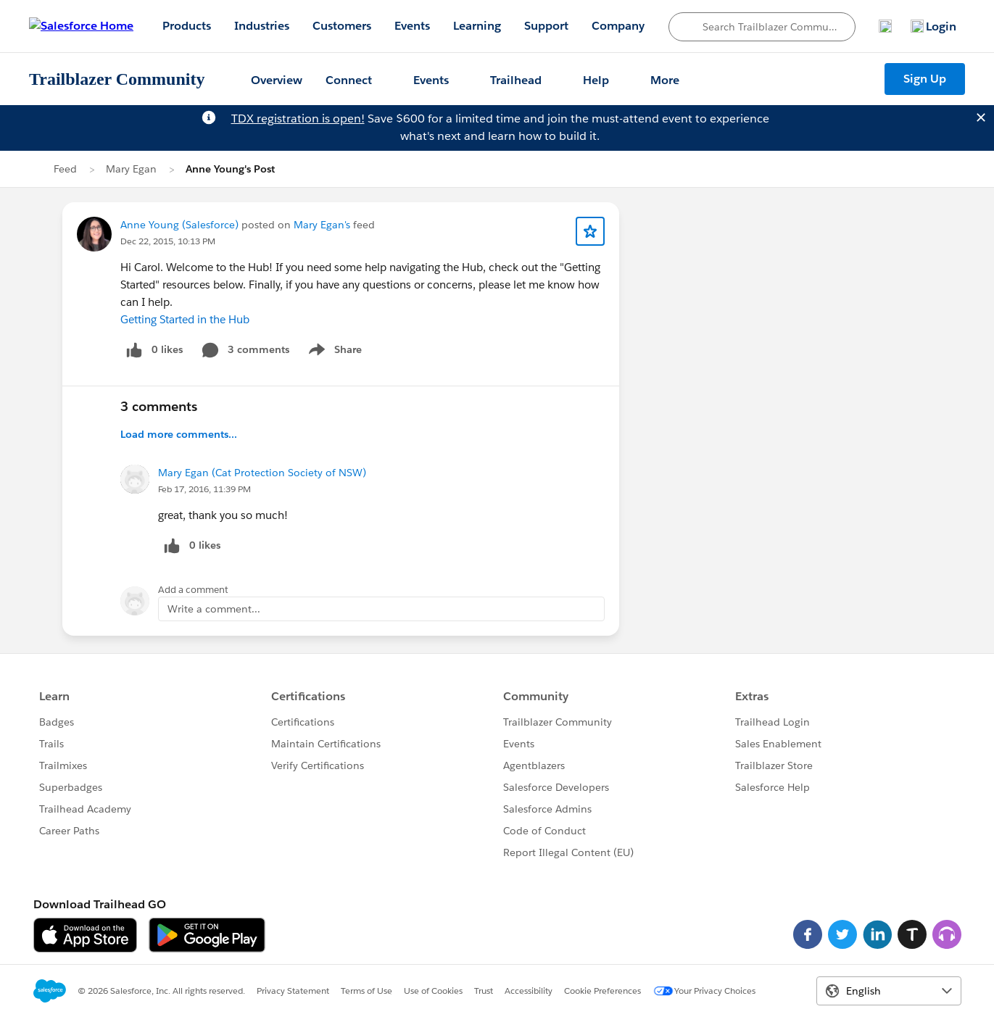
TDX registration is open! (298, 118)
